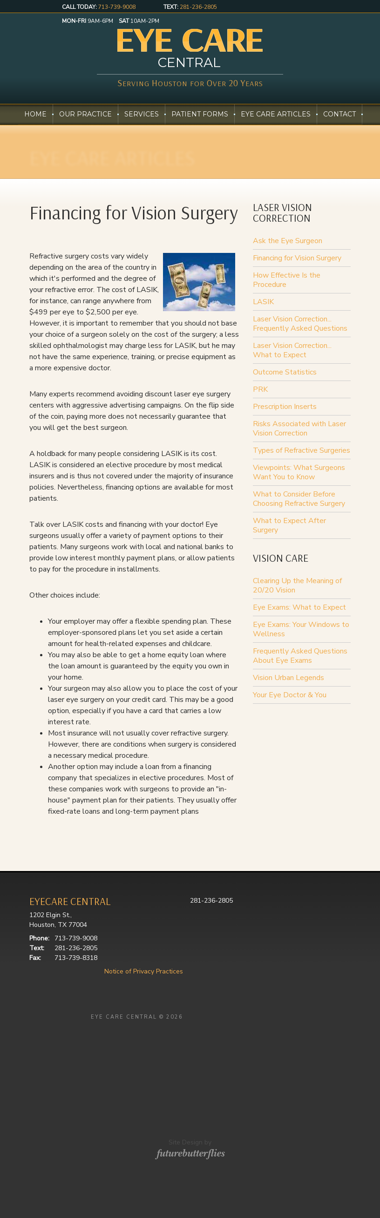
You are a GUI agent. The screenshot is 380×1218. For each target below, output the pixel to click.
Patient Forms (199, 114)
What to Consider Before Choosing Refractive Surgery (299, 499)
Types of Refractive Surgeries (301, 450)
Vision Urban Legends (288, 678)
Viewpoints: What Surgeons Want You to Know (299, 472)
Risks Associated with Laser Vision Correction (299, 428)
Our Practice (85, 114)
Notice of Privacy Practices (143, 971)
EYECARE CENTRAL (69, 901)
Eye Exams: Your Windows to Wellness (301, 629)
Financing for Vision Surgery (297, 258)
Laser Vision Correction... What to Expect (292, 350)
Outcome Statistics (285, 372)
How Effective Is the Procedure (286, 280)
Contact (339, 114)
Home (35, 114)
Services (141, 114)
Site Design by (190, 1154)
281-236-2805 (198, 7)
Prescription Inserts (285, 406)
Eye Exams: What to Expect (299, 607)
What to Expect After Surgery (289, 525)
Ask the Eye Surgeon (287, 241)
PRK (260, 389)
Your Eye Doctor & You (289, 695)
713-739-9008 (117, 7)
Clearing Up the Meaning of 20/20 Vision (297, 585)
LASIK (263, 302)
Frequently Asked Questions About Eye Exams (300, 656)
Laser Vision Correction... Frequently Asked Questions (300, 323)
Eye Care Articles (276, 114)
